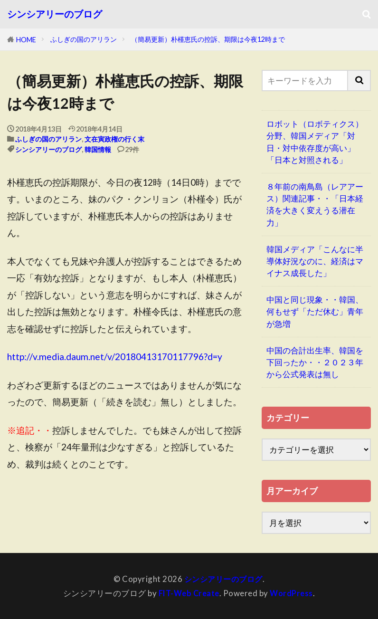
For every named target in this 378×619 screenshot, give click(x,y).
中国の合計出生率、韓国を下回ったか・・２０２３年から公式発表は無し (314, 362)
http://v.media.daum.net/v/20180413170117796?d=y (114, 356)
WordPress (293, 593)
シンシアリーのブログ (54, 14)
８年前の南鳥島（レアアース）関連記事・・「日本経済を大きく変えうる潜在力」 (314, 204)
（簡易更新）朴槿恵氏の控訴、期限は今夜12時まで (208, 39)
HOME (26, 40)
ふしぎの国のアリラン (83, 39)
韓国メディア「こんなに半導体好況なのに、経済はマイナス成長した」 (314, 261)
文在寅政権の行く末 (114, 139)
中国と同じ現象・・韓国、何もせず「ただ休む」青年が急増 (314, 311)
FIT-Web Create (188, 593)
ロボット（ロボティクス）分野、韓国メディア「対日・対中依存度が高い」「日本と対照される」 (314, 142)
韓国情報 (98, 149)
